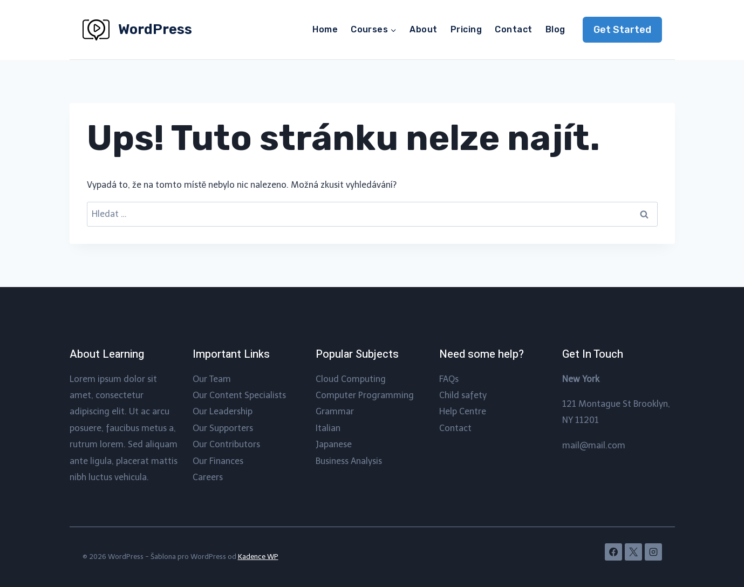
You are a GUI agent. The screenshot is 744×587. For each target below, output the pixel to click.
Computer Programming (365, 395)
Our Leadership (222, 411)
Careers (208, 477)
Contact (513, 29)
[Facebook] (613, 552)
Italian (328, 428)
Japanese (334, 444)
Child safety (463, 395)
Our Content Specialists (239, 395)
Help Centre (462, 411)
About (423, 29)
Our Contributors (226, 444)
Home (325, 29)
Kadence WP (258, 556)
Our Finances (218, 461)
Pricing (466, 29)
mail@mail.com (593, 445)
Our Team (212, 379)
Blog (555, 29)
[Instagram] (653, 552)
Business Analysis (349, 461)
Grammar (335, 411)
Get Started (622, 30)
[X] (633, 552)
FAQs (449, 379)
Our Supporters (223, 428)
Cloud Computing (351, 379)
